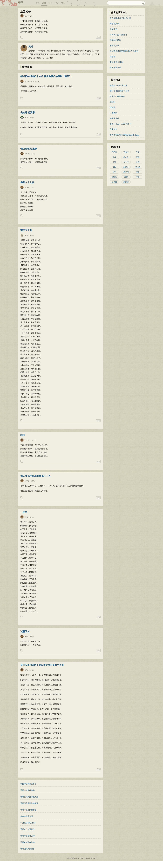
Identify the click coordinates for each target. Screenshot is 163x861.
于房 (137, 152)
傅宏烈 (114, 177)
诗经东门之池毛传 (27, 829)
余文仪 (126, 162)
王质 (26, 118)
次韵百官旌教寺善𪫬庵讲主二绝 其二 (124, 135)
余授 (137, 162)
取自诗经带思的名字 (28, 784)
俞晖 (114, 167)
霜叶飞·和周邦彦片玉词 (119, 91)
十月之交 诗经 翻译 (28, 823)
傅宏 (137, 172)
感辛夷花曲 (114, 118)
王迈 (26, 636)
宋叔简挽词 (114, 45)
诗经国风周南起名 (27, 849)
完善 (98, 37)
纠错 (95, 858)
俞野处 (126, 167)
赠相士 (112, 107)
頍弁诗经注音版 (26, 816)
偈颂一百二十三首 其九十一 (121, 124)
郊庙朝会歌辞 (29, 81)
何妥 (137, 157)
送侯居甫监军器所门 (118, 35)
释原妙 (27, 187)
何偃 (114, 157)
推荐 (37, 3)
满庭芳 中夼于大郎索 (118, 85)
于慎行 (126, 152)
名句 (50, 3)
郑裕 (26, 517)
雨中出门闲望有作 (117, 96)
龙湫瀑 (112, 56)
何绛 (114, 162)
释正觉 (27, 481)
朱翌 (26, 235)
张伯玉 (27, 440)
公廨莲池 (113, 113)
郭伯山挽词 (114, 24)
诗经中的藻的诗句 (27, 790)
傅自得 (114, 182)
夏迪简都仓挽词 (116, 62)
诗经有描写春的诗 (27, 842)
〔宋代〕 (31, 16)
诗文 (44, 3)
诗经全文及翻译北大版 (29, 797)
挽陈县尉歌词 (115, 40)
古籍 (63, 3)
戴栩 (26, 16)
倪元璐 (137, 167)
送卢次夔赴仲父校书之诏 (120, 18)
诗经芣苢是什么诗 (27, 836)
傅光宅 (126, 172)
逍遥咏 (112, 102)
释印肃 (27, 154)
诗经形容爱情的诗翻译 (29, 803)
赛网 (20, 2)
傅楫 (137, 177)
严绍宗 (114, 152)
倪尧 (114, 172)
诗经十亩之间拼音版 (28, 810)
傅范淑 (126, 182)
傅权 (126, 177)
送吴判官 (113, 129)
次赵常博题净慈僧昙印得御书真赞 (124, 51)
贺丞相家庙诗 (115, 67)
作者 (57, 3)
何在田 (126, 157)
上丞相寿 (113, 29)
